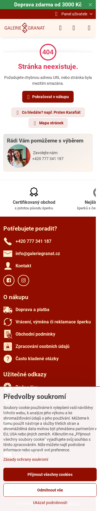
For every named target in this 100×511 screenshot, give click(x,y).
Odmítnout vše (50, 490)
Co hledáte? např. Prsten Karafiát (48, 112)
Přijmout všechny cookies (50, 474)
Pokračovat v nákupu (47, 97)
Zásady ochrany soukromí (25, 459)
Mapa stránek (47, 123)
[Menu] (89, 27)
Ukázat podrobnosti (50, 502)
